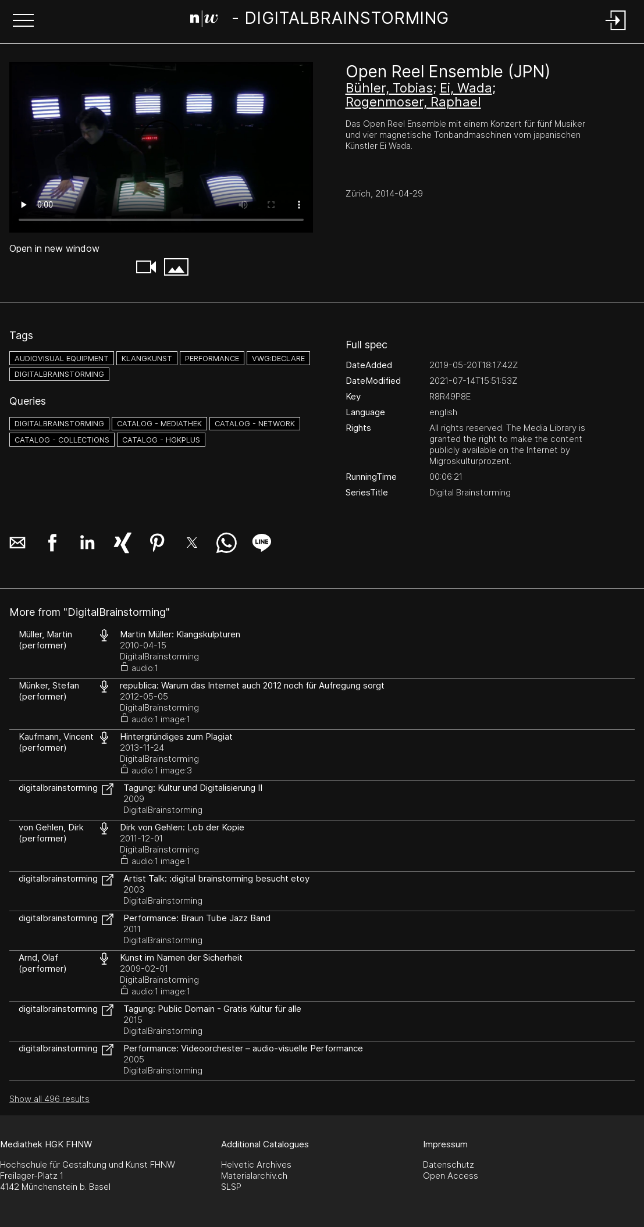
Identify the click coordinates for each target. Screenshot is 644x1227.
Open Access (450, 1175)
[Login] (616, 31)
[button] (23, 21)
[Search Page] (320, 20)
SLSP (231, 1186)
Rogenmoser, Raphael (413, 101)
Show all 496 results (49, 1098)
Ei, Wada (466, 87)
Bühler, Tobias (389, 87)
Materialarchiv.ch (254, 1175)
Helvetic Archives (256, 1164)
